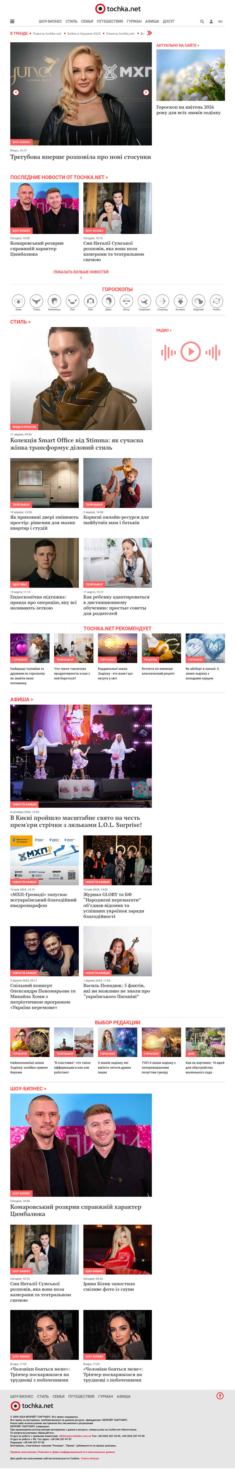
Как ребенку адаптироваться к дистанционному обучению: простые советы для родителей (116, 605)
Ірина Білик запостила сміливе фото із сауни (109, 1286)
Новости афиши (24, 804)
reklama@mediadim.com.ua (75, 1436)
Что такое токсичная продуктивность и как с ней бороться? (72, 673)
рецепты (150, 659)
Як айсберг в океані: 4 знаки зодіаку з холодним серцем (202, 673)
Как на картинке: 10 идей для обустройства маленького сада (205, 1067)
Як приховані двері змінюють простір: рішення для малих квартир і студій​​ (44, 522)
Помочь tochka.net (47, 33)
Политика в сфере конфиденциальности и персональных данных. (76, 1452)
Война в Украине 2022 (84, 33)
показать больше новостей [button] (81, 272)
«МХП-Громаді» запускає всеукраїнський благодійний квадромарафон (43, 899)
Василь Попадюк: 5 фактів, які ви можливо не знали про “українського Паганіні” (116, 990)
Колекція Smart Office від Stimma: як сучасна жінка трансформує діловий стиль (76, 443)
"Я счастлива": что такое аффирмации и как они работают (72, 1067)
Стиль (71, 21)
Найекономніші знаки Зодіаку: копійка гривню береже (29, 1067)
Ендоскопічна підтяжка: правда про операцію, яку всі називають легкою (43, 602)
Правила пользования (23, 1452)
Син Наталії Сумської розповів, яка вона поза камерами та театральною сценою (113, 251)
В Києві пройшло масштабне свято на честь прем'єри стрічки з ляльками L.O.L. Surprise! (76, 821)
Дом (191, 1053)
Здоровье (20, 584)
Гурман (134, 21)
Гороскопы (117, 289)
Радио (162, 330)
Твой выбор (21, 504)
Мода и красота (24, 427)
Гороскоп (20, 659)
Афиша (152, 21)
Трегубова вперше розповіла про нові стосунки (80, 157)
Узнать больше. (90, 1458)
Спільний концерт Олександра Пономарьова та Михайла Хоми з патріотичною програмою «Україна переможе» (43, 996)
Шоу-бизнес (50, 21)
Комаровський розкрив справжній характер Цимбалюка (36, 248)
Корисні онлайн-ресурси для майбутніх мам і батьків (116, 520)
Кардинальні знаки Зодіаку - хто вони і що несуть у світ (115, 673)
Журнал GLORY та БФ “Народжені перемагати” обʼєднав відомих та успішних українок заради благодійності (113, 905)
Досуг (169, 21)
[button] (211, 21)
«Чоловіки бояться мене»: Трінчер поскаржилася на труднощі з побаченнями (40, 1374)
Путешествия (110, 21)
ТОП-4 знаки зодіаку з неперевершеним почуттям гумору (159, 1067)
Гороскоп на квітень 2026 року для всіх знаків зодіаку (188, 109)
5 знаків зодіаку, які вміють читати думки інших (114, 1067)
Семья (87, 21)
